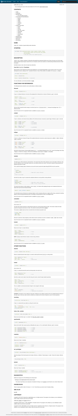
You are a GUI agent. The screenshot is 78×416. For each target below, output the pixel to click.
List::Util (15, 392)
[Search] (69, 2)
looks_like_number (21, 30)
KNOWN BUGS (19, 37)
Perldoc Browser (6, 2)
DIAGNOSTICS (19, 36)
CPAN (22, 4)
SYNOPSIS (18, 13)
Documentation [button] (23, 1)
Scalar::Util (16, 4)
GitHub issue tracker (38, 412)
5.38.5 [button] (14, 1)
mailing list (47, 414)
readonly (19, 32)
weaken (19, 21)
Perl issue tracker (42, 414)
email (43, 412)
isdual (19, 27)
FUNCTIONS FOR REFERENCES (22, 16)
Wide (58, 1)
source (19, 4)
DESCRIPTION (18, 14)
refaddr (19, 19)
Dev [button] (18, 1)
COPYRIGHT (18, 40)
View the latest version (44, 6)
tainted (19, 35)
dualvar (19, 26)
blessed (19, 18)
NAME (17, 11)
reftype (19, 20)
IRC (51, 414)
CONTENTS (17, 9)
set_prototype (20, 34)
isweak (19, 24)
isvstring (19, 29)
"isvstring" (44, 381)
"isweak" (25, 400)
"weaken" (46, 207)
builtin (33, 80)
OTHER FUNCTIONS (20, 25)
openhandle (20, 31)
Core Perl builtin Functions (22, 15)
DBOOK (25, 412)
